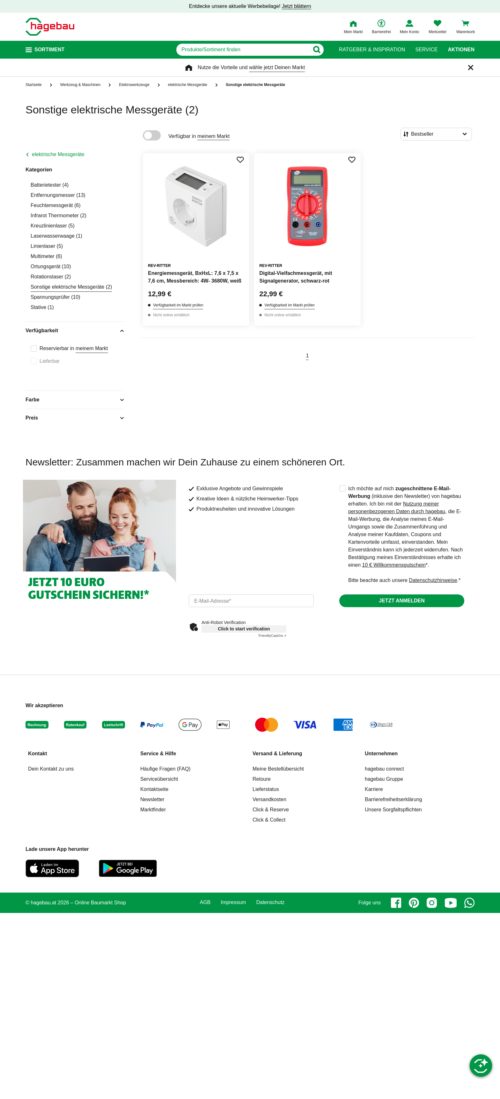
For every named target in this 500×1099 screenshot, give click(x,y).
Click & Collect (269, 819)
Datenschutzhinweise (433, 580)
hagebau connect (384, 769)
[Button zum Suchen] (316, 50)
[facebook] (396, 903)
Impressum (233, 902)
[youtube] (451, 903)
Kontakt (37, 753)
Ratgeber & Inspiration (372, 49)
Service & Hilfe (158, 753)
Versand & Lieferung (277, 753)
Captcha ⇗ (272, 635)
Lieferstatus (266, 789)
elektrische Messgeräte (58, 154)
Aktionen (461, 49)
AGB (205, 902)
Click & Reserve (271, 809)
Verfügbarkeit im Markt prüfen (178, 305)
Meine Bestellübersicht (278, 769)
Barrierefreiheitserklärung (393, 799)
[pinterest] (414, 903)
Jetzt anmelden (401, 600)
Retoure (262, 779)
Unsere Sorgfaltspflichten (393, 809)
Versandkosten (269, 799)
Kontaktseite (154, 789)
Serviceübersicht (159, 779)
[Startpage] (50, 27)
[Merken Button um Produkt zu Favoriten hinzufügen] (240, 159)
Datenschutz (270, 902)
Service (426, 49)
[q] (242, 50)
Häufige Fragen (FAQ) (165, 769)
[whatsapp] (469, 903)
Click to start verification (244, 628)
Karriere (374, 789)
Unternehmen (381, 753)
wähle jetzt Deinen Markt (277, 67)
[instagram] (432, 903)
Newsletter (152, 799)
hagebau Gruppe (384, 779)
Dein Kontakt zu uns (51, 769)
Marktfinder (153, 809)
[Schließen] (470, 67)
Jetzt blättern (296, 6)
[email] (251, 601)
